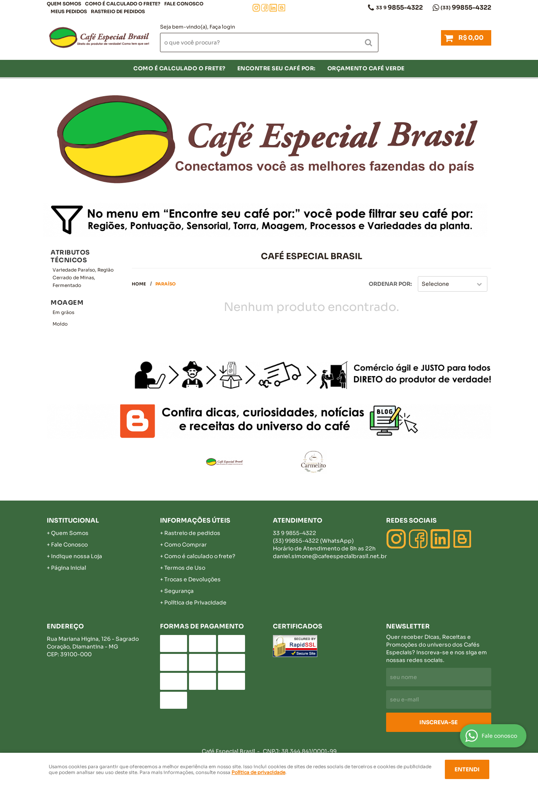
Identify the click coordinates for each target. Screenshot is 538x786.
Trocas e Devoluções (192, 579)
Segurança (179, 590)
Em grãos (63, 312)
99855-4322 (466, 7)
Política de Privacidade (195, 602)
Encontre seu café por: (276, 68)
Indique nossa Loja (76, 556)
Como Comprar (185, 544)
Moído (60, 324)
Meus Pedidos (69, 11)
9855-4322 (399, 7)
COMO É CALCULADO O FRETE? (122, 4)
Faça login (222, 27)
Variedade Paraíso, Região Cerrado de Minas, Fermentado (83, 277)
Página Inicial (68, 567)
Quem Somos (64, 4)
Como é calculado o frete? (199, 556)
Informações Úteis (195, 520)
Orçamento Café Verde (366, 68)
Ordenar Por (389, 283)
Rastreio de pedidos (118, 11)
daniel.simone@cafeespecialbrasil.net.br (330, 556)
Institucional (73, 520)
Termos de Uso (184, 567)
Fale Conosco (183, 4)
